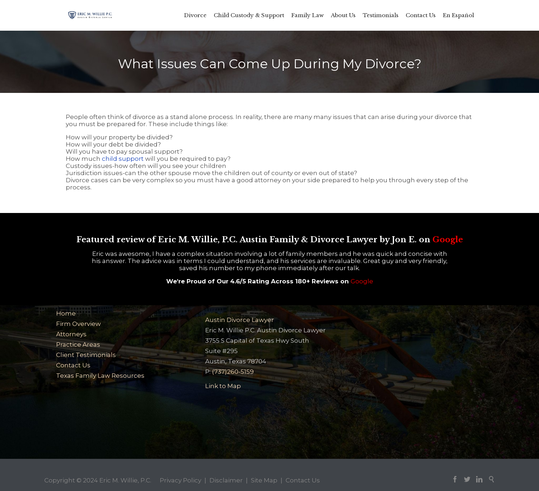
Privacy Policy (180, 480)
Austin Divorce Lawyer (239, 319)
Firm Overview (78, 323)
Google (447, 239)
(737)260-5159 (233, 371)
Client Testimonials (86, 354)
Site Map (264, 480)
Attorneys (71, 334)
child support (123, 158)
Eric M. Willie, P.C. (125, 480)
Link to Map (223, 386)
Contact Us (73, 365)
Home (66, 313)
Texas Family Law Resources (100, 375)
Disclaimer (226, 480)
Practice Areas (78, 344)
